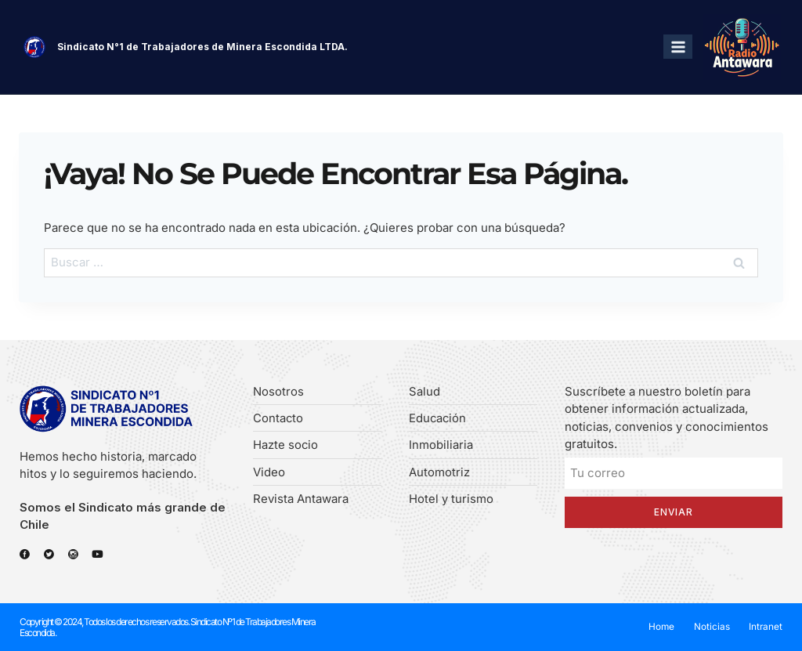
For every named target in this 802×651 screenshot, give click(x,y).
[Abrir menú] (677, 46)
